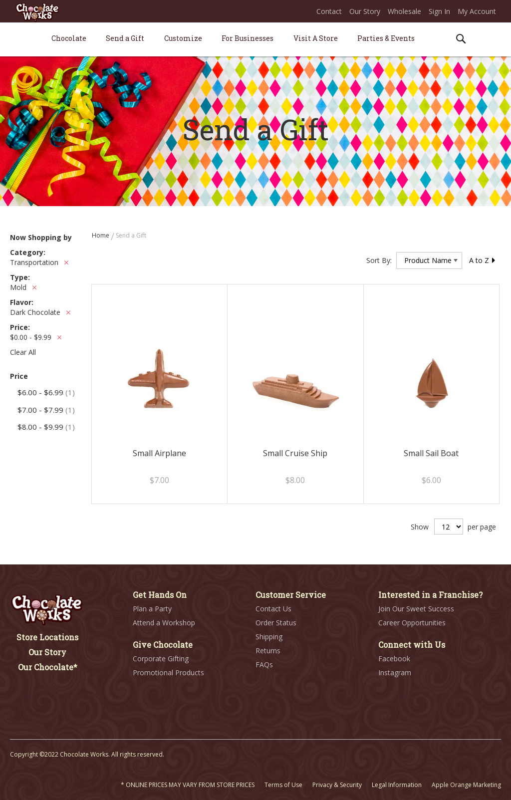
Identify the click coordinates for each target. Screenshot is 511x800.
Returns (268, 650)
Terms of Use (283, 785)
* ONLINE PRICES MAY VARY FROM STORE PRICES (188, 785)
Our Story (364, 11)
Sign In (439, 11)
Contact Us (273, 608)
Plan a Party (152, 608)
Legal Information (397, 785)
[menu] (255, 39)
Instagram (394, 672)
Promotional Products (168, 672)
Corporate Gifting (161, 658)
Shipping (269, 636)
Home (101, 235)
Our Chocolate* (47, 667)
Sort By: (379, 260)
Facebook (394, 658)
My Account (477, 11)
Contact (329, 11)
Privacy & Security (337, 785)
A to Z (482, 260)
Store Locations (47, 637)
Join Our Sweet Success (416, 608)
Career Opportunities (412, 622)
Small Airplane (159, 453)
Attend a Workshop (164, 622)
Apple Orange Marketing (466, 785)
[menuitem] (68, 38)
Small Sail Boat (431, 453)
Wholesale (404, 11)
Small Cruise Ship (295, 453)
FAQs (264, 664)
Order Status (276, 622)
